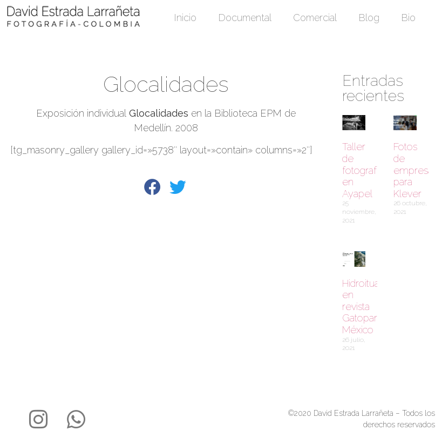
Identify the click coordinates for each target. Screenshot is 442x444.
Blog (368, 17)
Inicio (185, 17)
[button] (153, 188)
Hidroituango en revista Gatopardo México (369, 306)
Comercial (315, 17)
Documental (244, 17)
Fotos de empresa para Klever (413, 170)
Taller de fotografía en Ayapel (362, 170)
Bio (408, 17)
